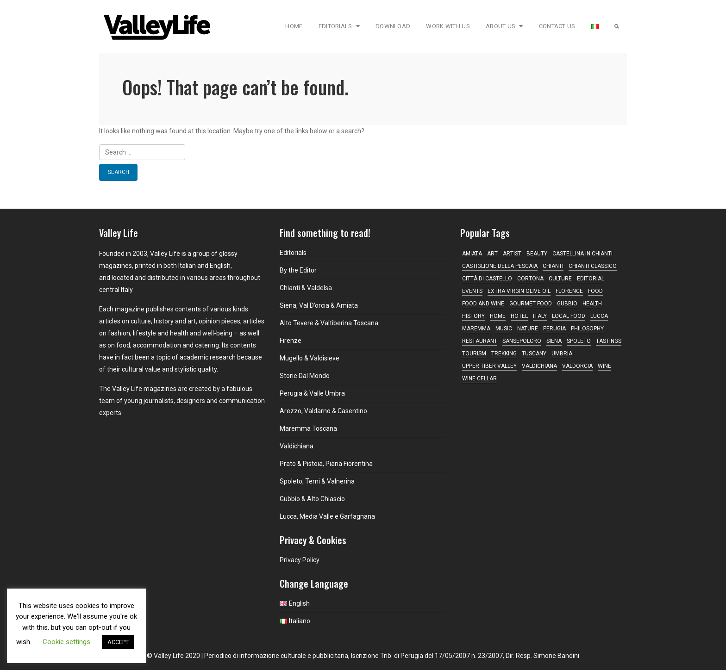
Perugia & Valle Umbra (312, 393)
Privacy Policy (299, 560)
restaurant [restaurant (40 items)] (479, 341)
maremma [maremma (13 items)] (476, 328)
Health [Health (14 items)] (592, 303)
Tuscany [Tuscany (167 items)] (534, 353)
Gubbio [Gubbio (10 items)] (567, 303)
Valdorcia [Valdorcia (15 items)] (577, 366)
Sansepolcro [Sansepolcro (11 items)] (521, 341)
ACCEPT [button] (118, 642)
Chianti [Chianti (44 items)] (553, 266)
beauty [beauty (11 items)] (536, 253)
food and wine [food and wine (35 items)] (483, 303)
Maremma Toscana (308, 428)
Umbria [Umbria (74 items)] (561, 353)
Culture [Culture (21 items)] (560, 278)
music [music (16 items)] (503, 328)
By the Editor (298, 270)
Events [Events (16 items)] (472, 291)
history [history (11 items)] (473, 316)
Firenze (290, 340)
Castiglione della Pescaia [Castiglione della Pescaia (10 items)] (500, 266)
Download (393, 26)
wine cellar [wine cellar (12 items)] (479, 378)
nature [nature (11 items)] (527, 328)
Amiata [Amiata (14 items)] (472, 253)
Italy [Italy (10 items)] (540, 316)
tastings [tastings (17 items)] (608, 341)
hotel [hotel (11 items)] (519, 316)
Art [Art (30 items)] (492, 253)
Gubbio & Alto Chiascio (312, 498)
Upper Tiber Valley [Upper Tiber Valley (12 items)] (489, 366)
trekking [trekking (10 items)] (504, 353)
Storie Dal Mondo (305, 375)
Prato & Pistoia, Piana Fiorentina (326, 463)
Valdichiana (296, 446)
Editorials (339, 26)
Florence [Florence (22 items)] (569, 291)
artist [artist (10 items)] (512, 253)
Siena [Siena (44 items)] (554, 341)
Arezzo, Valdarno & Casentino (323, 411)
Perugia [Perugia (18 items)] (554, 328)
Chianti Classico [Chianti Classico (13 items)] (593, 266)
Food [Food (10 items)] (595, 291)
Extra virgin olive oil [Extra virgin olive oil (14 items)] (519, 291)
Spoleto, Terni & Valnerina (317, 481)
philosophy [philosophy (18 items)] (587, 328)
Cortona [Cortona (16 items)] (530, 278)
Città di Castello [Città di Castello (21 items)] (487, 278)
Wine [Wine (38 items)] (604, 366)
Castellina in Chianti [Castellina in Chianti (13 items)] (582, 253)
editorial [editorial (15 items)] (590, 278)
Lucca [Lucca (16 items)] (599, 316)
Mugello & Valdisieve (309, 358)
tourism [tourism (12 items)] (474, 353)
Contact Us (557, 26)
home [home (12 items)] (498, 316)
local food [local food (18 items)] (568, 316)
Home (293, 26)
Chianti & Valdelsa (306, 288)
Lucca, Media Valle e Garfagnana (327, 516)
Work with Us (448, 26)
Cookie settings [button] (66, 642)
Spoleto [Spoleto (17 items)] (579, 341)
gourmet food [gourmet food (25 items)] (530, 303)
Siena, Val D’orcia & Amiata (319, 305)
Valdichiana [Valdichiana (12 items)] (539, 366)
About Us (504, 26)
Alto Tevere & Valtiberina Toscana (329, 323)
